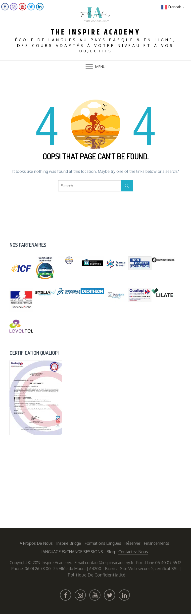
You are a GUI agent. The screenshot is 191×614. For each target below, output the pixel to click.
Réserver (132, 542)
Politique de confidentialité (96, 574)
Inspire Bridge (68, 542)
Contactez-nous (133, 551)
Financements (156, 542)
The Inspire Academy (95, 32)
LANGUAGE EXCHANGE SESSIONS (72, 551)
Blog (110, 551)
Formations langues (103, 542)
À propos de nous (36, 542)
